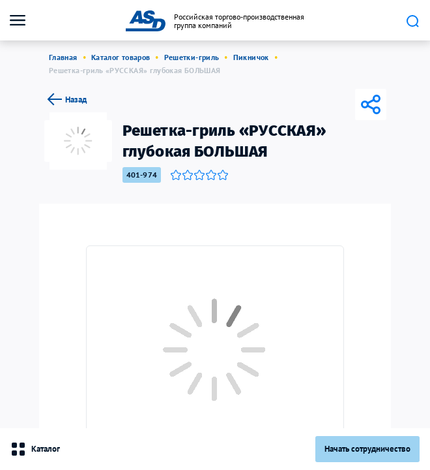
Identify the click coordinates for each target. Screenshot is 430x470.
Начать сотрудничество (367, 448)
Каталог (35, 449)
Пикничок (251, 57)
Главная (63, 57)
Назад (65, 99)
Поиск (412, 21)
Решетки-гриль (192, 57)
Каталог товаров (120, 57)
